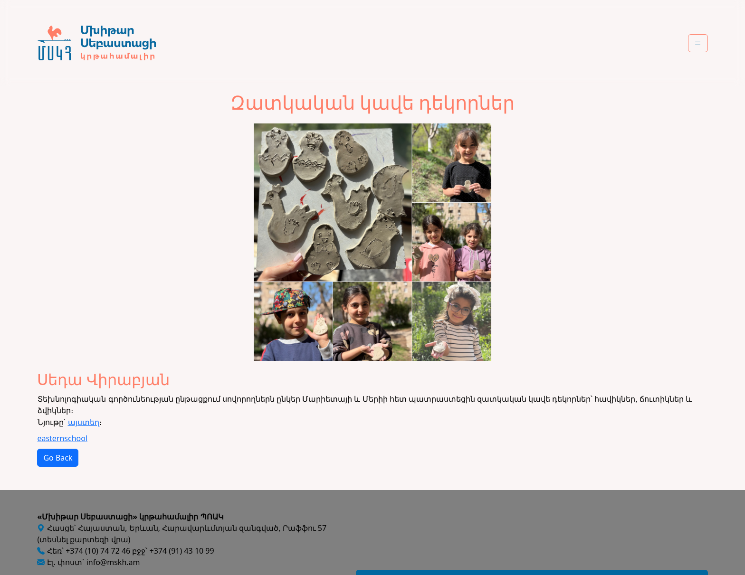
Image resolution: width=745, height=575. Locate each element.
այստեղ (83, 422)
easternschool (62, 438)
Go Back (57, 457)
